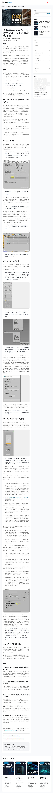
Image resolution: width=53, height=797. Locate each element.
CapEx (36, 88)
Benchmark (43, 84)
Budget (40, 86)
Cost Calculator (37, 96)
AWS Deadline (37, 84)
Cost (35, 94)
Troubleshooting (16, 739)
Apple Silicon (37, 82)
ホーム (3, 6)
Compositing (43, 92)
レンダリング (10, 736)
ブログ (6, 6)
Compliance (37, 92)
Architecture (43, 82)
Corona (48, 92)
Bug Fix (45, 86)
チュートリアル (16, 736)
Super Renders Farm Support (11, 730)
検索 (48, 13)
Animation (45, 81)
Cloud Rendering (38, 90)
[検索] (42, 13)
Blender (36, 86)
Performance (10, 739)
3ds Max (39, 79)
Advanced (22, 739)
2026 (36, 79)
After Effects (37, 81)
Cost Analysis (40, 94)
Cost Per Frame (44, 96)
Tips (6, 739)
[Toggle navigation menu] (50, 2)
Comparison (44, 90)
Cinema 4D (40, 88)
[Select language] (47, 2)
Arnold (48, 82)
